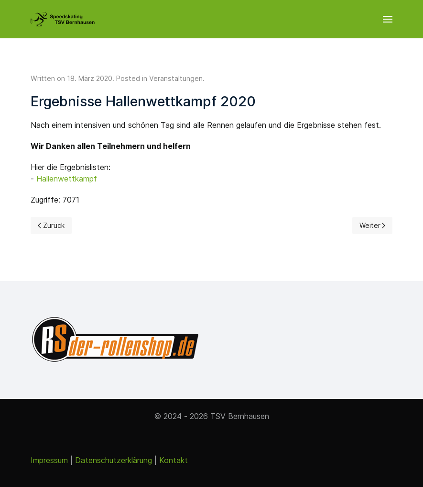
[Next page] (372, 225)
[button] (387, 19)
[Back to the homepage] (63, 19)
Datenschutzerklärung (113, 460)
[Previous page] (51, 225)
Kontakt (173, 460)
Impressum (49, 460)
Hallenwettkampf (66, 178)
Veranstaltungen (176, 78)
